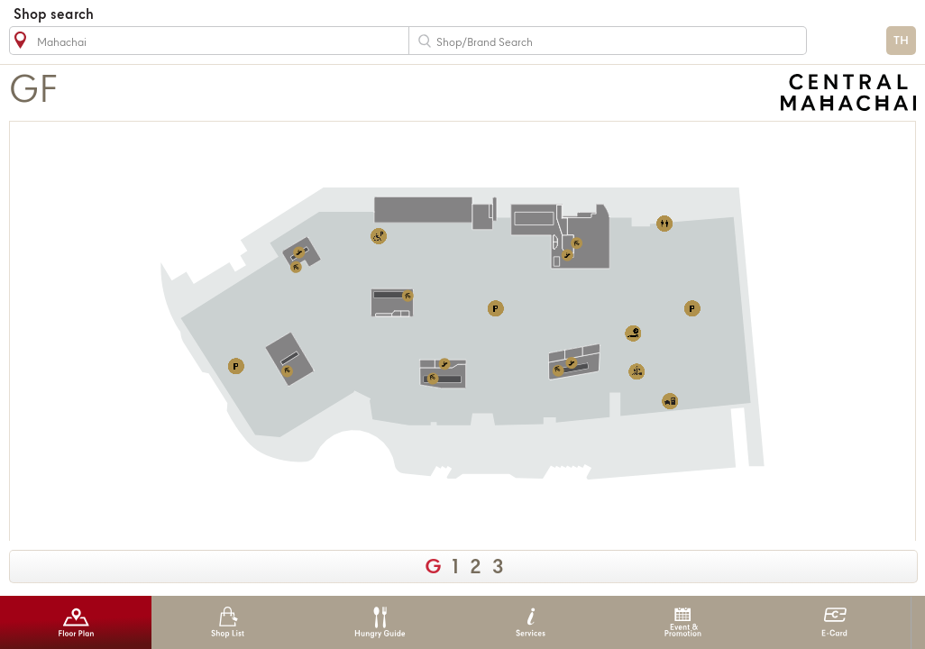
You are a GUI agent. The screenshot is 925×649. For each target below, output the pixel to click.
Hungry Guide (379, 622)
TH (901, 41)
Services (530, 622)
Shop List (227, 622)
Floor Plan (76, 622)
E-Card (834, 622)
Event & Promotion (683, 622)
